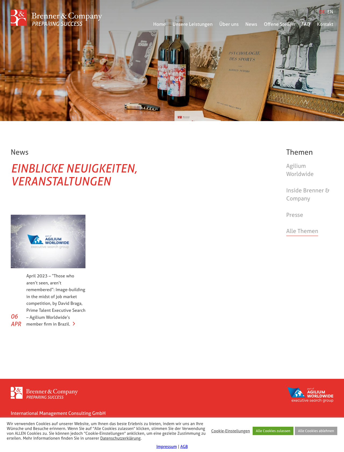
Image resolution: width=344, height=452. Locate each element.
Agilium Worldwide (300, 170)
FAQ (306, 24)
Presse (294, 215)
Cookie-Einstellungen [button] (230, 431)
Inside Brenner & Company (307, 194)
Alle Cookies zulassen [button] (273, 431)
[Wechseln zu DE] (322, 12)
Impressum (166, 446)
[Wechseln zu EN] (330, 12)
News (251, 24)
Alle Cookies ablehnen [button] (316, 431)
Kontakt (325, 24)
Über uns (229, 24)
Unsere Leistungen (193, 24)
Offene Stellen (279, 24)
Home (159, 24)
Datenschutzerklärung (120, 438)
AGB (184, 446)
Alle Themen (302, 231)
